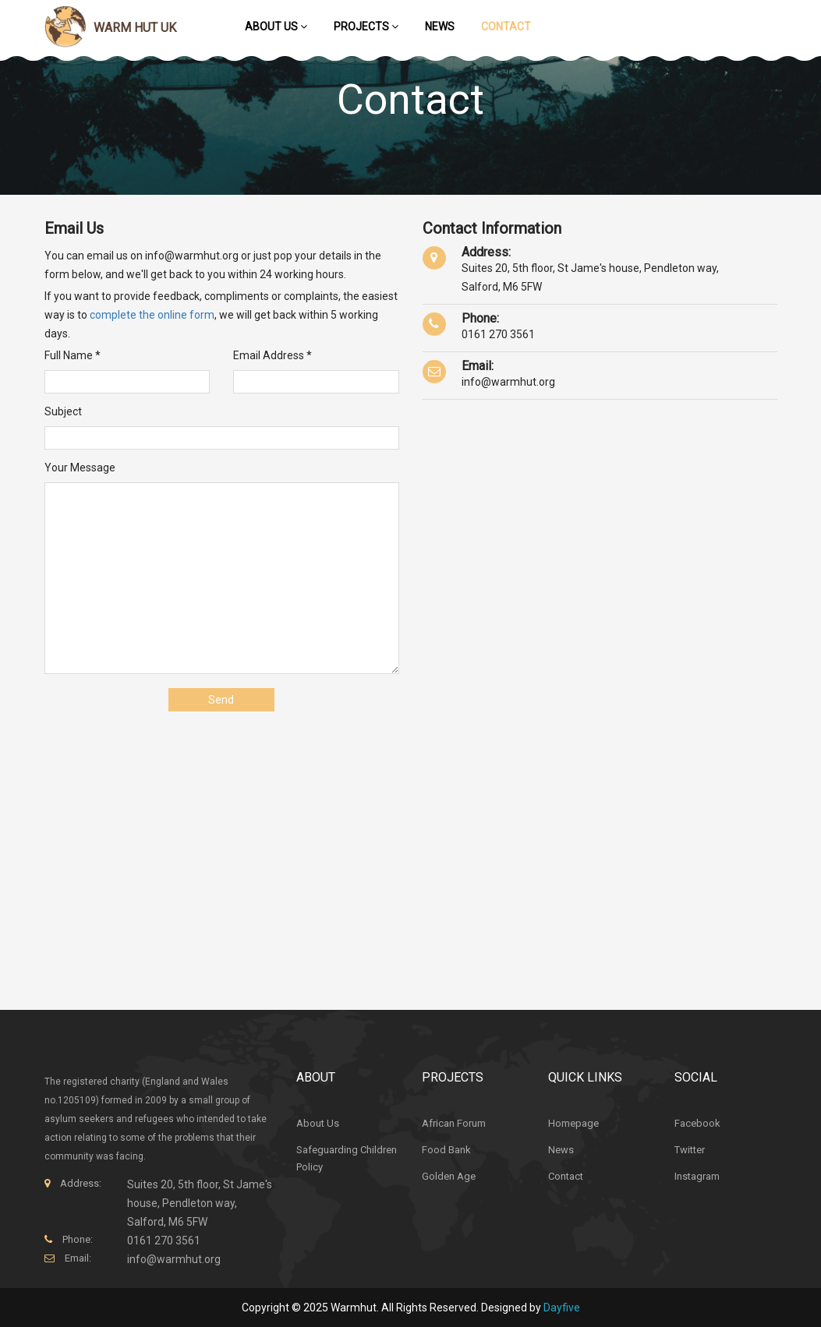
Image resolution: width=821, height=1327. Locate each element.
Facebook (697, 1123)
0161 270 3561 (498, 334)
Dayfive (561, 1307)
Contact (506, 26)
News (440, 26)
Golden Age (449, 1176)
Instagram (697, 1176)
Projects (366, 26)
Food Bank (446, 1150)
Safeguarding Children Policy (346, 1158)
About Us (276, 26)
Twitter (689, 1150)
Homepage (573, 1123)
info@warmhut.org (508, 382)
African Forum (454, 1123)
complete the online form (152, 315)
